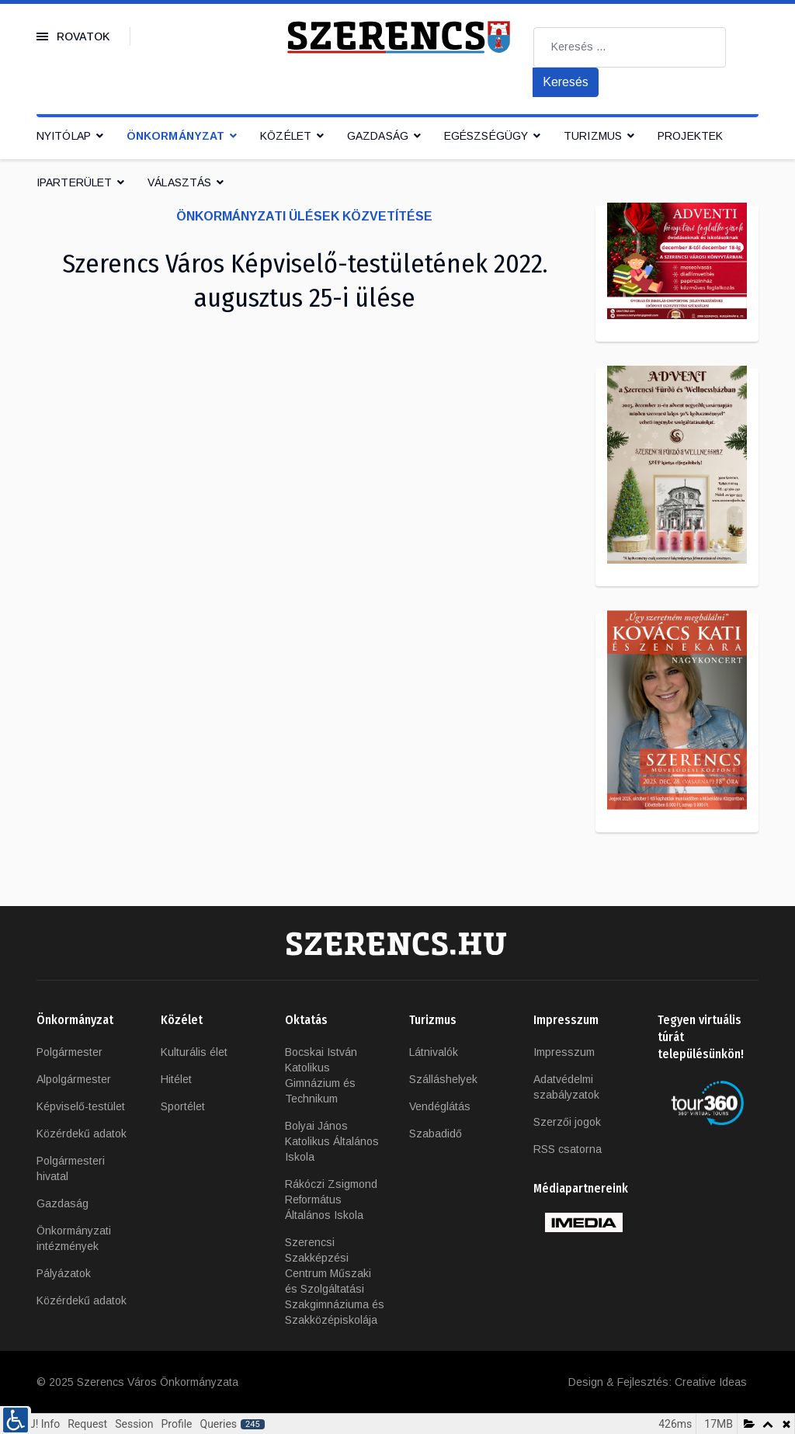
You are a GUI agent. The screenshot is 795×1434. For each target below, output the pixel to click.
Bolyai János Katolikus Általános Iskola (332, 1141)
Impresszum (564, 1052)
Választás (179, 182)
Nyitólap (63, 136)
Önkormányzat (175, 136)
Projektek (690, 136)
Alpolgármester (73, 1079)
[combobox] (629, 47)
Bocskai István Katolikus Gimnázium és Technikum (321, 1075)
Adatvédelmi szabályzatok (566, 1087)
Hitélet (176, 1079)
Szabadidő (435, 1133)
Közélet (285, 136)
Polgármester (69, 1052)
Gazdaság (377, 136)
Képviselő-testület (80, 1106)
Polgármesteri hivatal (70, 1168)
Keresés (565, 82)
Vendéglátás (439, 1106)
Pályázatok (63, 1273)
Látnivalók (433, 1052)
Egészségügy (486, 136)
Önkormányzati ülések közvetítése (304, 216)
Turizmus (593, 136)
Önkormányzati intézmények (73, 1238)
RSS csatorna (567, 1149)
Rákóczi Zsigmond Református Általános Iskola (331, 1199)
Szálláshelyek (443, 1079)
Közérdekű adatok (81, 1133)
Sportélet (183, 1106)
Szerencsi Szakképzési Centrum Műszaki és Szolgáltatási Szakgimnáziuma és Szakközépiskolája (334, 1281)
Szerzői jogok (567, 1122)
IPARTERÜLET (74, 182)
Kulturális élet (194, 1052)
